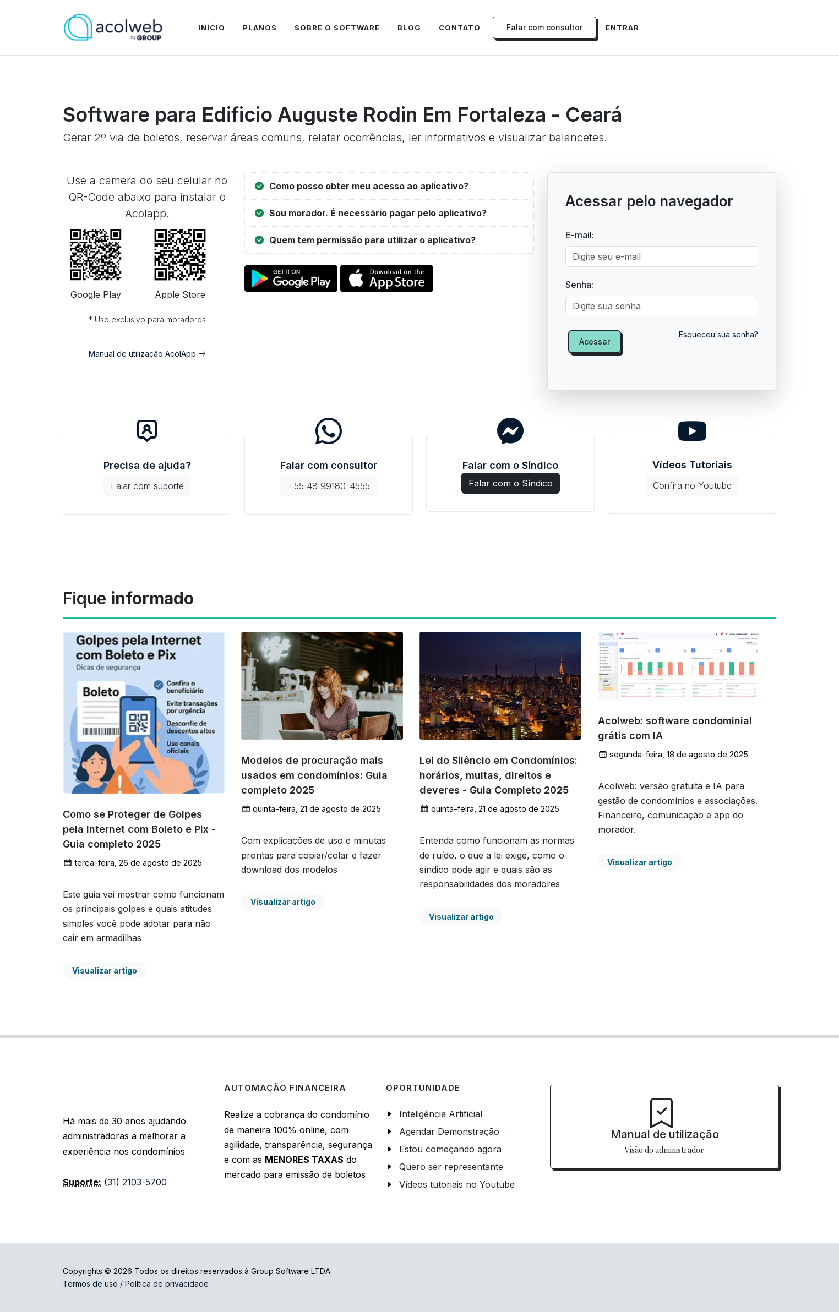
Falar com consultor (328, 478)
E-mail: (579, 234)
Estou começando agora (450, 1149)
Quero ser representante (451, 1166)
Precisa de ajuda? (147, 478)
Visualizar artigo (104, 970)
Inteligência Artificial (440, 1113)
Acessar (594, 341)
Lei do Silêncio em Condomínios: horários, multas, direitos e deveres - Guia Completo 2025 (498, 775)
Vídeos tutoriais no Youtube (457, 1184)
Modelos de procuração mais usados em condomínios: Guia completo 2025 (314, 775)
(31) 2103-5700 (135, 1182)
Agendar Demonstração (449, 1131)
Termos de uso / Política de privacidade (136, 1283)
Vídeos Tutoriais (692, 477)
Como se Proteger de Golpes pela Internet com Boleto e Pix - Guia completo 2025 (139, 829)
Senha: (579, 284)
